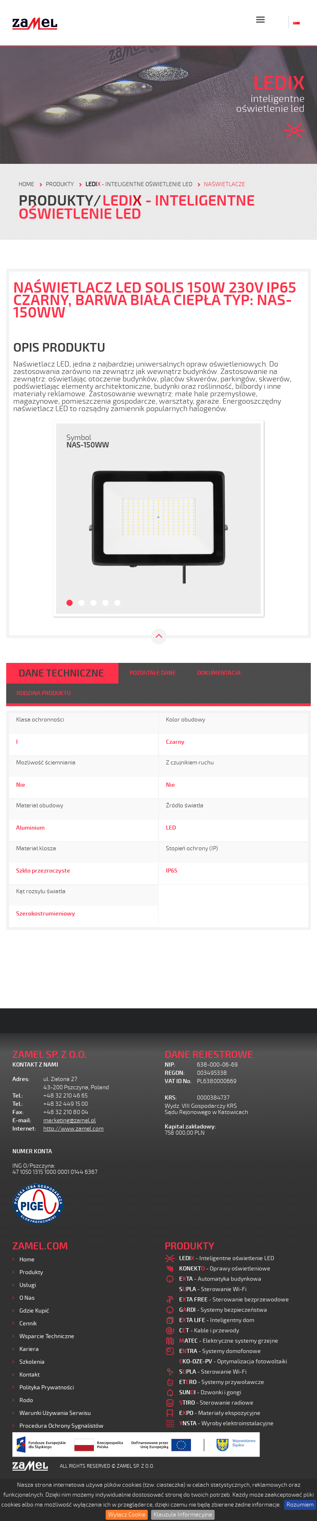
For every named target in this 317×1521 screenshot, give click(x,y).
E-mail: (21, 1120)
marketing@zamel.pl (69, 1120)
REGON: (175, 1073)
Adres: (21, 1079)
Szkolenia (32, 1361)
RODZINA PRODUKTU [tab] (44, 693)
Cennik (28, 1323)
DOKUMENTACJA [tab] (219, 673)
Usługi (27, 1285)
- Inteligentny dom (216, 1320)
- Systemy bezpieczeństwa (223, 1309)
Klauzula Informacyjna (183, 1514)
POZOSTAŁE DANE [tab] (153, 673)
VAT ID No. (178, 1081)
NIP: (170, 1065)
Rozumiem (300, 1504)
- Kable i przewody (209, 1330)
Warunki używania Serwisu (55, 1413)
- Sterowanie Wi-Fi (212, 1289)
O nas (27, 1297)
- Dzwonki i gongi (210, 1392)
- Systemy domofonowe (220, 1351)
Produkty (31, 1272)
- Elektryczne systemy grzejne (228, 1340)
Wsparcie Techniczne (46, 1336)
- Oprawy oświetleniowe (224, 1268)
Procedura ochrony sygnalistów (61, 1425)
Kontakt (29, 1374)
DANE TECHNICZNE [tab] (61, 673)
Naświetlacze (224, 184)
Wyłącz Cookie (126, 1514)
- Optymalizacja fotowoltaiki (233, 1361)
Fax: (18, 1112)
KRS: (171, 1098)
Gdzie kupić (34, 1310)
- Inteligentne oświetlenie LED (138, 184)
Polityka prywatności (46, 1387)
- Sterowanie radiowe (216, 1402)
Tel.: (17, 1096)
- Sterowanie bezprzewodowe (234, 1299)
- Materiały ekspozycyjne (219, 1413)
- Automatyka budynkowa (220, 1278)
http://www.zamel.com (73, 1128)
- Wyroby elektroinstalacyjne (226, 1423)
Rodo (26, 1400)
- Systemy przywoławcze (221, 1382)
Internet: (24, 1129)
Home (27, 1259)
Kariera (29, 1349)
